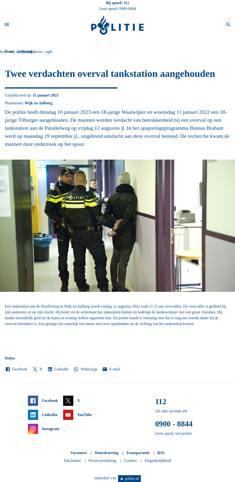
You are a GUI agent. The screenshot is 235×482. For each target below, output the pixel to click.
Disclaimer (72, 460)
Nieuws (26, 51)
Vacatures (78, 453)
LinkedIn (58, 369)
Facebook (16, 369)
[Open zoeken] (228, 25)
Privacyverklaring (103, 460)
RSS (160, 453)
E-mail (111, 369)
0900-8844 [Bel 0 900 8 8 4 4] (127, 9)
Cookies (130, 460)
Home (9, 51)
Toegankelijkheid (157, 460)
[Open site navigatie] (7, 25)
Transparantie (138, 453)
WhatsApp (85, 369)
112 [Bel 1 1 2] (126, 3)
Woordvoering (106, 453)
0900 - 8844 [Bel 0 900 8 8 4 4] (174, 423)
